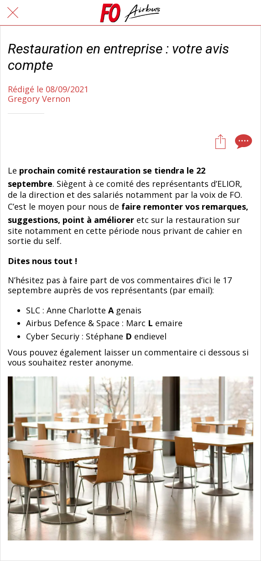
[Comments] (242, 141)
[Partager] (220, 141)
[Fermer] (12, 12)
